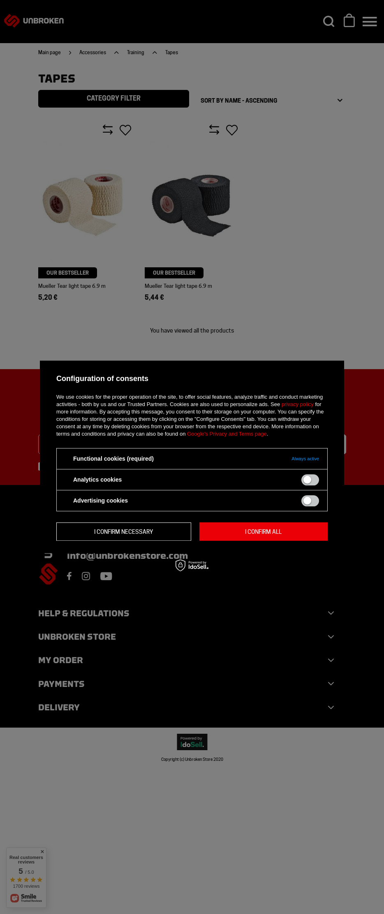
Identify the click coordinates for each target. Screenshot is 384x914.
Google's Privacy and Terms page (227, 434)
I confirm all (263, 531)
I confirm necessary (123, 531)
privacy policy (298, 404)
